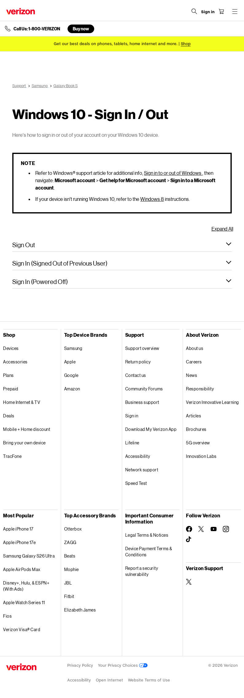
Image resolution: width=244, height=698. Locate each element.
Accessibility (137, 456)
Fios (7, 616)
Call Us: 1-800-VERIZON (37, 29)
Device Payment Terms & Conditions (148, 551)
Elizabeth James (80, 609)
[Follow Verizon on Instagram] (226, 529)
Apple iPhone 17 (18, 528)
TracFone (12, 456)
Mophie (71, 569)
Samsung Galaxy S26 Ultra (29, 555)
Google (71, 375)
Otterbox (73, 528)
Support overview (142, 348)
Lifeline (132, 442)
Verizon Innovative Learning (212, 402)
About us (194, 348)
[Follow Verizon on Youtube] (214, 529)
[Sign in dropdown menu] (208, 12)
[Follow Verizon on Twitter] (201, 529)
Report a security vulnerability (141, 571)
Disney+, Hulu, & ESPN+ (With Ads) (26, 586)
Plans (8, 375)
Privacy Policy (80, 665)
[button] (122, 244)
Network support (141, 469)
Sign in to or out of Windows (173, 173)
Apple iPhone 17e (19, 542)
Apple (70, 361)
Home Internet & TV (21, 402)
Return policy (138, 361)
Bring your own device (24, 442)
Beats (70, 555)
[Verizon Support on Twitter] (189, 582)
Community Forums (144, 388)
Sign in (131, 415)
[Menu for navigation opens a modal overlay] (235, 11)
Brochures (196, 429)
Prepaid (10, 388)
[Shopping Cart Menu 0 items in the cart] (221, 11)
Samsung (73, 348)
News (191, 375)
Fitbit (69, 596)
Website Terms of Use (149, 680)
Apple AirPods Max (22, 569)
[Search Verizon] (194, 11)
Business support (142, 402)
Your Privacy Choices (123, 665)
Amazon (72, 388)
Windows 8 (152, 199)
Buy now (81, 28)
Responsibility (200, 388)
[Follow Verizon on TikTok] (189, 539)
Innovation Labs (201, 456)
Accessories (15, 361)
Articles (193, 415)
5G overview (198, 442)
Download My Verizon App (151, 429)
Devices (11, 348)
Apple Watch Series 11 (24, 602)
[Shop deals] (186, 43)
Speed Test (136, 483)
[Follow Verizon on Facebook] (189, 529)
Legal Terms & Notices (146, 535)
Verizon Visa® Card (21, 629)
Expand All (222, 229)
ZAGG (70, 542)
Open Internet (109, 680)
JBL (68, 582)
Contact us (135, 375)
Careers (194, 361)
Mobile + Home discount (26, 429)
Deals (8, 415)
